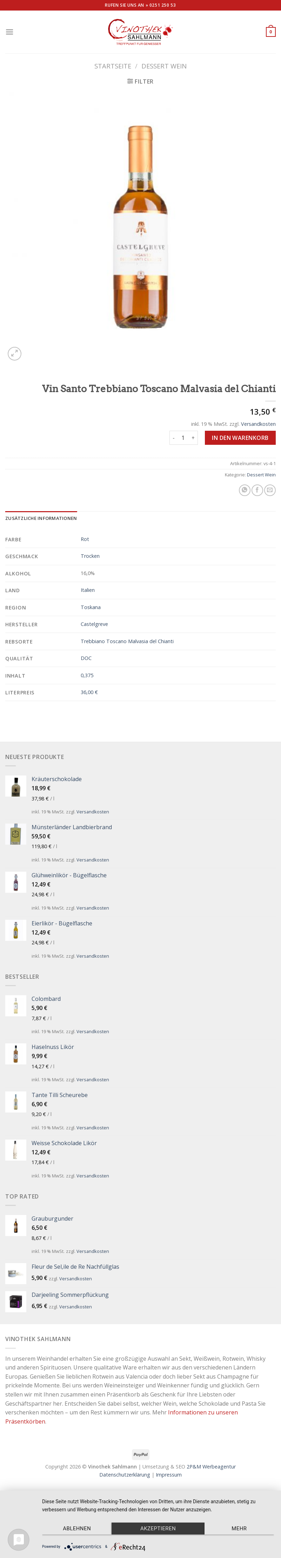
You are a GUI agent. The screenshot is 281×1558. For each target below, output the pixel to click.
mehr (239, 1528)
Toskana (91, 607)
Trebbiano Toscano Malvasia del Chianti (127, 641)
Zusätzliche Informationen (41, 518)
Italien (88, 590)
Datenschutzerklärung (124, 1474)
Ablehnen (77, 1528)
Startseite (112, 65)
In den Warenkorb (240, 438)
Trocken (90, 556)
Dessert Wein (164, 65)
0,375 (87, 675)
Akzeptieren (158, 1528)
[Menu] (9, 31)
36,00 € (89, 692)
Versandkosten (258, 424)
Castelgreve (94, 624)
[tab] (41, 518)
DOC (86, 658)
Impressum (169, 1474)
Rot (85, 539)
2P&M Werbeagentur (211, 1466)
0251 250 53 (162, 5)
